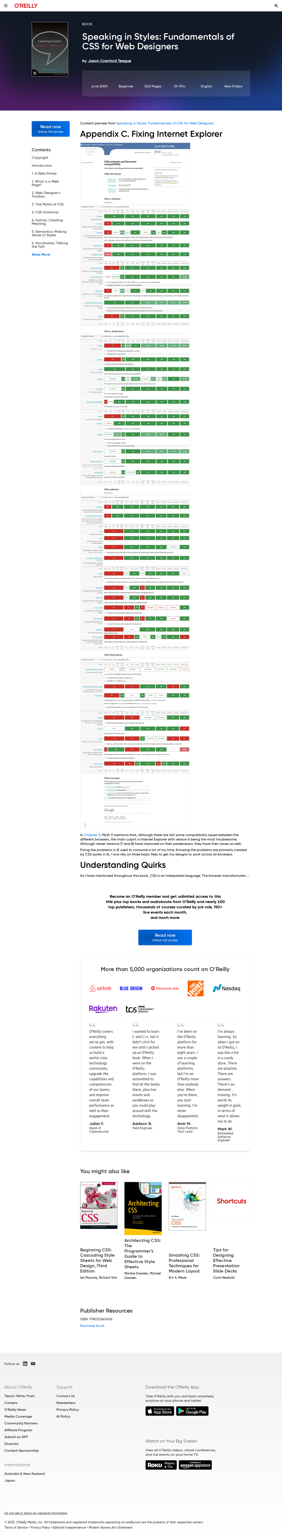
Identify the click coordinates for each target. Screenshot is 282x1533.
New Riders (233, 86)
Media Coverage (18, 1416)
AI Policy (63, 1416)
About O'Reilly (18, 1387)
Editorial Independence (69, 1527)
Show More (41, 254)
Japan (9, 1480)
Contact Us (65, 1396)
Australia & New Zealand (24, 1473)
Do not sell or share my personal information (35, 1513)
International (17, 1464)
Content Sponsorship (21, 1450)
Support (64, 1387)
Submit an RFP (16, 1437)
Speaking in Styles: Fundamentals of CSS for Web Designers (165, 123)
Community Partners (21, 1423)
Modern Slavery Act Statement (110, 1527)
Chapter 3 (92, 835)
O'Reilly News (15, 1409)
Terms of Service (16, 1527)
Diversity (11, 1443)
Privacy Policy (67, 1409)
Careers (10, 1402)
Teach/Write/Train (19, 1396)
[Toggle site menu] (5, 5)
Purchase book (92, 1326)
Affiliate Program (18, 1430)
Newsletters (65, 1402)
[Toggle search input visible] (276, 5)
